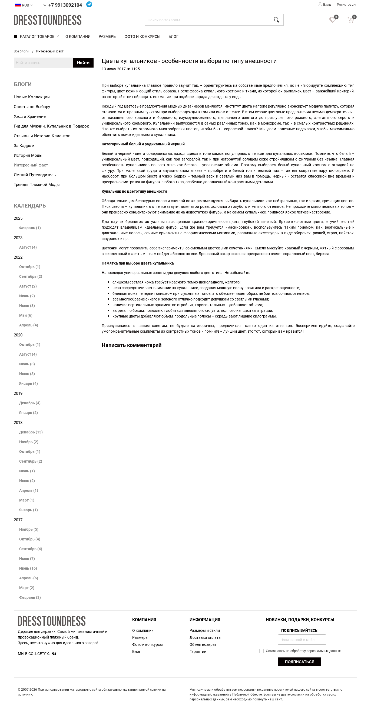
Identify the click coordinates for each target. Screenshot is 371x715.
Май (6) (25, 315)
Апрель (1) (28, 490)
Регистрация (347, 4)
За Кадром (24, 145)
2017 (18, 519)
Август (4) (28, 247)
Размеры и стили (205, 630)
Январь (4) (28, 383)
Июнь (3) (27, 305)
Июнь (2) (27, 480)
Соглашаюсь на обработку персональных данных (300, 651)
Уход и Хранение (30, 116)
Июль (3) (27, 363)
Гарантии (198, 651)
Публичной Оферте (247, 694)
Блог (173, 36)
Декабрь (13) (31, 432)
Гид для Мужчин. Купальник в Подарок (51, 126)
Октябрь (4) (29, 539)
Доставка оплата (205, 637)
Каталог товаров (34, 36)
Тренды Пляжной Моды (37, 184)
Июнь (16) (28, 568)
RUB (24, 5)
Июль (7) (27, 558)
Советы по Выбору (32, 106)
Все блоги (21, 51)
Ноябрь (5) (28, 529)
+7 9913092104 (63, 5)
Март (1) (26, 500)
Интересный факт (31, 165)
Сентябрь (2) (30, 276)
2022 (18, 257)
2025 (18, 218)
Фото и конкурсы (142, 36)
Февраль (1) (30, 227)
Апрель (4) (28, 325)
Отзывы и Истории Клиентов (42, 135)
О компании (78, 36)
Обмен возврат (203, 644)
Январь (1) (28, 509)
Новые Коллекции (32, 96)
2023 (18, 237)
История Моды (28, 155)
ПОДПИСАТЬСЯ (299, 662)
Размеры (108, 36)
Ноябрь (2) (28, 441)
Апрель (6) (28, 577)
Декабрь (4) (30, 402)
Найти (83, 63)
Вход (324, 4)
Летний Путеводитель (35, 174)
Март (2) (26, 587)
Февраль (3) (30, 597)
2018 (18, 422)
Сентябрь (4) (30, 548)
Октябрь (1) (29, 266)
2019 (18, 393)
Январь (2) (28, 412)
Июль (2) (27, 295)
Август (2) (28, 286)
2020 (18, 335)
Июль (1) (27, 470)
